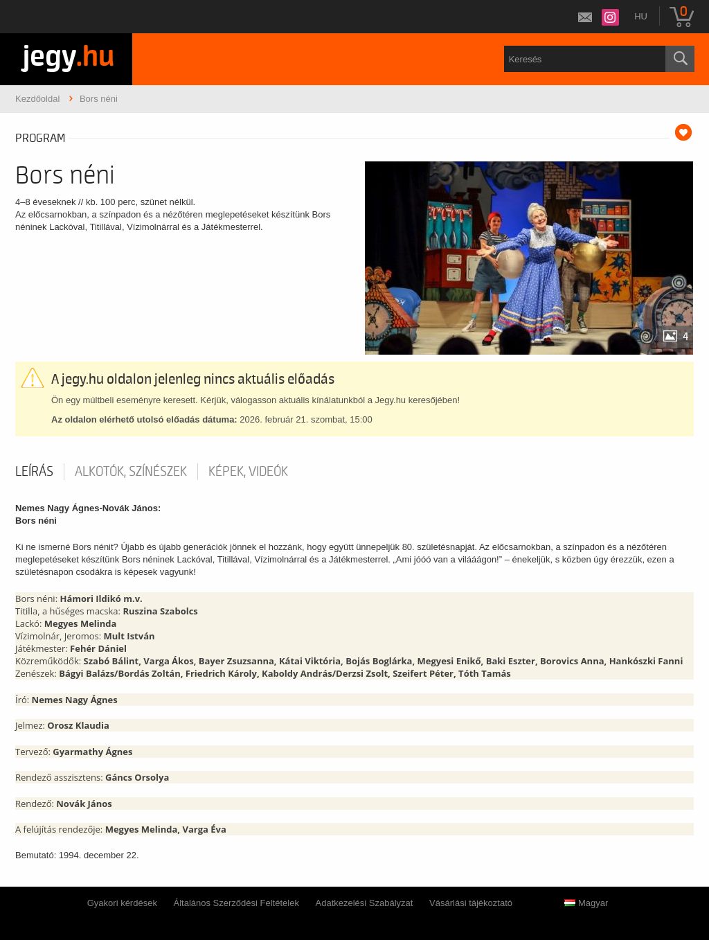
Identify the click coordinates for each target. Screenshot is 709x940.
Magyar (586, 903)
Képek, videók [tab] (248, 471)
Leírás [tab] (34, 471)
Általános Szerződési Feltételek (236, 903)
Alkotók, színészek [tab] (131, 471)
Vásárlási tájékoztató (470, 903)
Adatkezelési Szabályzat (364, 903)
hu (640, 16)
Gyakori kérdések (122, 903)
